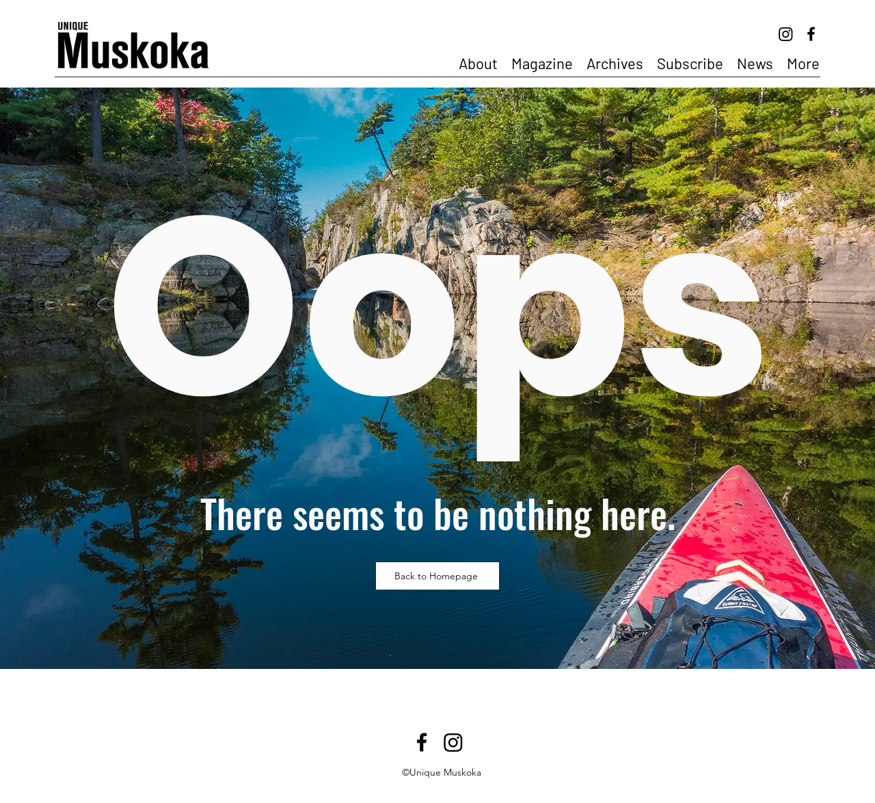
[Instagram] (786, 34)
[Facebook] (811, 34)
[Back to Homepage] (437, 576)
